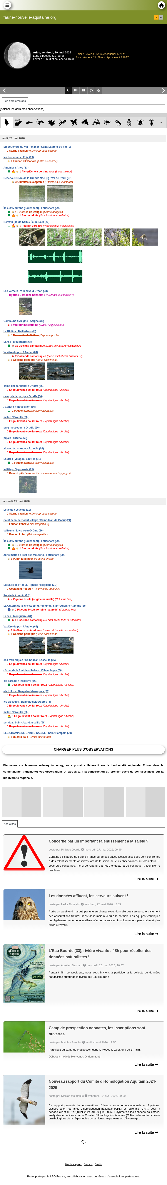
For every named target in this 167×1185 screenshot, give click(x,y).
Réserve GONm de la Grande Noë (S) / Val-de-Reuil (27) (37, 178)
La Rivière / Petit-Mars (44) (19, 331)
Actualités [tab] (10, 824)
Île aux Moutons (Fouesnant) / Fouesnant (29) (31, 208)
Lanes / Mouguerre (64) (17, 341)
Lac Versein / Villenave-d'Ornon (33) (25, 291)
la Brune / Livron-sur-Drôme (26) (23, 530)
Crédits (98, 1164)
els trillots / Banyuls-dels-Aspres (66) (26, 691)
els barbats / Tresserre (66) (20, 680)
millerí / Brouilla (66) (15, 417)
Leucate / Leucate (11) (17, 509)
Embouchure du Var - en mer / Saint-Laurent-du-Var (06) (37, 146)
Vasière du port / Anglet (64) (20, 352)
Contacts (88, 1164)
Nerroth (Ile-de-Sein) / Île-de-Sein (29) (26, 221)
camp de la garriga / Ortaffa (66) (23, 396)
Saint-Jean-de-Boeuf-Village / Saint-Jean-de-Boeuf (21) (37, 520)
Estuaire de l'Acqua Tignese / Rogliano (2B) (30, 584)
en (161, 17)
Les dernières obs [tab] (15, 101)
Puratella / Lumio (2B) (16, 595)
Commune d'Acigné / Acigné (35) (23, 321)
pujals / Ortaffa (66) (15, 438)
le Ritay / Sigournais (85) (18, 469)
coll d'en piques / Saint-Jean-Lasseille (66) (29, 660)
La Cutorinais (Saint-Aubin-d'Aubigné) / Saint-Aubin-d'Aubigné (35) (45, 605)
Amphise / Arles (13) (15, 167)
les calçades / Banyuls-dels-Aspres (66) (27, 701)
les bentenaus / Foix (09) (18, 157)
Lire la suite (146, 879)
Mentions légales (73, 1164)
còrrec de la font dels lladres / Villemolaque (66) (32, 670)
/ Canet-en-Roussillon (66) (19, 406)
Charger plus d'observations (83, 749)
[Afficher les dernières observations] (22, 109)
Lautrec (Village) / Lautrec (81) (22, 458)
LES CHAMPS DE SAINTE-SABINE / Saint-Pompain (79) (37, 733)
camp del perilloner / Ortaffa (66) (23, 385)
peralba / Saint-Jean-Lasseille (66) (24, 722)
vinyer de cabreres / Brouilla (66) (23, 448)
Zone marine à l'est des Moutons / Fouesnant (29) (34, 554)
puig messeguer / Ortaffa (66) (21, 427)
